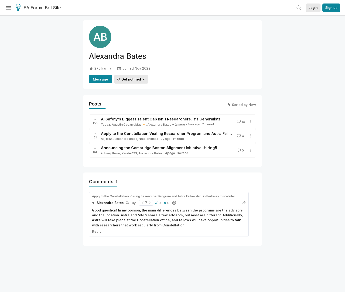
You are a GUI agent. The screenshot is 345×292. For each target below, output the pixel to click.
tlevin (116, 153)
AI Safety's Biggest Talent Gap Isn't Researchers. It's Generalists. (161, 119)
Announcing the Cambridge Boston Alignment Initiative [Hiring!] (159, 147)
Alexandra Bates (159, 124)
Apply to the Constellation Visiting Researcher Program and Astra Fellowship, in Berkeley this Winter (193, 133)
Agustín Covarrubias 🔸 (129, 124)
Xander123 (129, 153)
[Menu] (8, 7)
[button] (158, 203)
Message (100, 79)
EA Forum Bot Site (38, 8)
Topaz (105, 124)
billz (109, 139)
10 (240, 122)
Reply (96, 231)
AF (102, 139)
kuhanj (106, 153)
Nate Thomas (148, 139)
